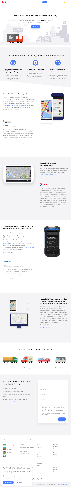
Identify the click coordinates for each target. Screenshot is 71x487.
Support (27, 2)
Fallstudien (22, 463)
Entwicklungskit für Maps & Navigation (25, 454)
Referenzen (55, 446)
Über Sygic (55, 444)
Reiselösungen (40, 463)
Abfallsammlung (40, 467)
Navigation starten (26, 105)
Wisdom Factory (64, 484)
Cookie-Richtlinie (10, 472)
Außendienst (39, 456)
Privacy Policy (56, 409)
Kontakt (35, 26)
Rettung (38, 452)
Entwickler (32, 2)
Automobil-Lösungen (24, 451)
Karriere (55, 448)
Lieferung (39, 449)
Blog (37, 2)
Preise (54, 465)
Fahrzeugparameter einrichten (10, 105)
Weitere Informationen (8, 112)
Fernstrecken (39, 447)
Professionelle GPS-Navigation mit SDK (27, 448)
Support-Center (16, 401)
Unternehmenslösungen (18, 2)
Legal (54, 471)
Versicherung (39, 461)
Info (40, 2)
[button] (67, 349)
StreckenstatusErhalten (9, 243)
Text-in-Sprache (30, 247)
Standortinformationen (41, 470)
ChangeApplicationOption (46, 174)
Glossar (55, 469)
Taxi (37, 454)
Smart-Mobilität (40, 465)
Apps (10, 2)
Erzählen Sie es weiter (56, 451)
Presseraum (56, 454)
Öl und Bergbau (40, 458)
